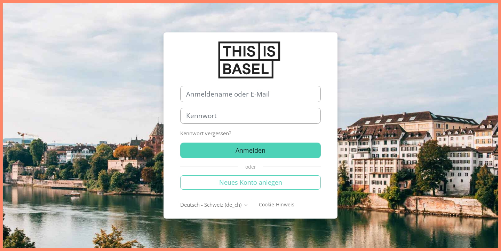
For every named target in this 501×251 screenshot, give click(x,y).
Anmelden (250, 150)
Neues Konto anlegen (250, 182)
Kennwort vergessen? (205, 133)
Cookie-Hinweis (276, 204)
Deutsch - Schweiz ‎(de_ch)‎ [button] (211, 204)
